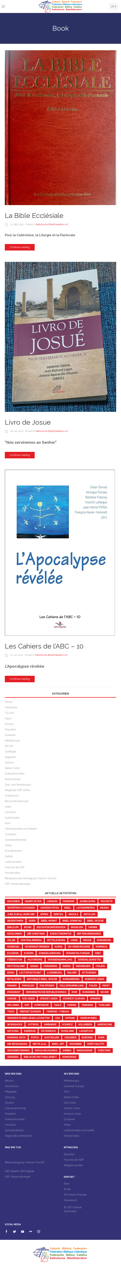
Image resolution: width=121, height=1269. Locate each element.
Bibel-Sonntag (72, 920)
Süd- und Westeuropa (18, 784)
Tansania (87, 1005)
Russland (67, 1031)
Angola (73, 914)
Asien (8, 806)
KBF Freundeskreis (89, 933)
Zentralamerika (31, 940)
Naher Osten (12, 768)
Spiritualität (95, 1044)
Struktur (9, 1102)
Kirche (8, 701)
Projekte (107, 901)
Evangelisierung (50, 953)
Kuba (101, 1037)
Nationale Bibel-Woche (42, 979)
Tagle (58, 1005)
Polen (93, 985)
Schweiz (67, 1024)
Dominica (101, 946)
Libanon (52, 901)
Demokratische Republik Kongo (46, 992)
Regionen (10, 757)
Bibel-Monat (49, 920)
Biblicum (13, 927)
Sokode (12, 998)
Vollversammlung (72, 985)
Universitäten (49, 907)
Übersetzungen (30, 1011)
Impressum (70, 1200)
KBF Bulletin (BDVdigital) (19, 1171)
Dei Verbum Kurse (79, 946)
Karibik (9, 856)
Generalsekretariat (15, 839)
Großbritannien (18, 1050)
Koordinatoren (13, 850)
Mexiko (104, 907)
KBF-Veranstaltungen (17, 883)
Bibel (67, 907)
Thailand (104, 1005)
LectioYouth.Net (30, 972)
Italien (100, 966)
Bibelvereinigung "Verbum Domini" (25, 1162)
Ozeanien (10, 834)
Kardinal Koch (16, 1037)
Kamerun (29, 1031)
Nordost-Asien (94, 979)
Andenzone (12, 795)
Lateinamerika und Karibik (79, 1130)
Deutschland (16, 966)
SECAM (104, 992)
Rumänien (88, 992)
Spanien (95, 998)
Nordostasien (13, 779)
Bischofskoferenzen (17, 801)
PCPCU (35, 1037)
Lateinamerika (13, 861)
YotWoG (33, 1024)
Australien (51, 1037)
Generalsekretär (89, 959)
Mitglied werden (73, 1165)
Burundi (87, 1037)
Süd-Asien (28, 998)
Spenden (69, 1154)
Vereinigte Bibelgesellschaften (28, 1018)
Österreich (48, 1031)
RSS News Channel (75, 1194)
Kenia (10, 972)
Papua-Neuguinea (46, 1050)
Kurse (59, 946)
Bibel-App (58, 1044)
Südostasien (12, 817)
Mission (9, 1080)
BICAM (9, 746)
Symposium (41, 1005)
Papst (8, 718)
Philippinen (47, 985)
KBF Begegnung (17, 1044)
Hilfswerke (35, 959)
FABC (98, 953)
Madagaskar (84, 1050)
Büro (66, 1183)
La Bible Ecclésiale (34, 216)
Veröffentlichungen (21, 907)
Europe (9, 724)
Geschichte (11, 1086)
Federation (11, 707)
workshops (14, 1024)
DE (112, 6)
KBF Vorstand (36, 933)
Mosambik (75, 1044)
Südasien (10, 735)
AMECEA (58, 914)
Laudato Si (86, 1031)
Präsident (10, 729)
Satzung (13, 1031)
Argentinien (15, 920)
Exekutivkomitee (14, 773)
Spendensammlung (60, 959)
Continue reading (20, 247)
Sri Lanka (13, 1005)
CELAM (9, 713)
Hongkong (50, 966)
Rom (8, 823)
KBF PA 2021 (39, 1044)
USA (57, 1018)
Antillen (89, 914)
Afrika (8, 845)
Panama (12, 985)
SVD (26, 1005)
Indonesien (83, 966)
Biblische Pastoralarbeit (40, 1057)
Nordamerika (12, 872)
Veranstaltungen (78, 953)
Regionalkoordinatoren (18, 1135)
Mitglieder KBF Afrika (17, 790)
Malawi (72, 972)
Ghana (34, 966)
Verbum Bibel (88, 1018)
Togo (10, 1011)
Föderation (14, 959)
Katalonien (14, 933)
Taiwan (71, 1005)
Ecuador (13, 953)
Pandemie (68, 901)
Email (67, 1189)
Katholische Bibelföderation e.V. (52, 224)
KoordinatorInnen (37, 946)
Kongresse (104, 940)
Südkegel (10, 751)
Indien (67, 966)
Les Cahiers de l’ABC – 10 (44, 646)
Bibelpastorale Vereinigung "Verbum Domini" (31, 878)
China (74, 940)
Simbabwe (50, 1024)
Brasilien (77, 927)
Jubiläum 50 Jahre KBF (21, 914)
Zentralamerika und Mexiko (21, 828)
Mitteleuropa (12, 740)
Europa (28, 953)
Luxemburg (54, 972)
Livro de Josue (28, 422)
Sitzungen (89, 972)
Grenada (12, 1057)
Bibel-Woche (95, 920)
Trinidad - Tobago (57, 1011)
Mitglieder (14, 979)
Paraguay (28, 985)
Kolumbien (85, 1024)
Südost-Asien (48, 998)
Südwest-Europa (74, 998)
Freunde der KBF (15, 867)
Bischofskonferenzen (51, 927)
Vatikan (70, 1018)
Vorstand (10, 812)
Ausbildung (87, 901)
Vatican (9, 762)
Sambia (67, 1050)
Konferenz (69, 1057)
